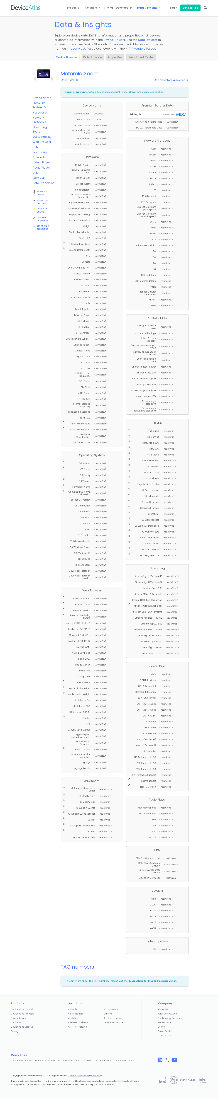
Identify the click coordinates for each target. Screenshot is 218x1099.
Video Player (41, 162)
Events (161, 1026)
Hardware (40, 112)
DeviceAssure (18, 1018)
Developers (124, 8)
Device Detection (45, 1060)
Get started (190, 8)
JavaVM (38, 178)
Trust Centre (165, 1031)
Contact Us (164, 1035)
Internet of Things (78, 1022)
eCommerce (111, 1009)
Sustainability (42, 137)
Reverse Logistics (113, 1018)
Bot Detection (65, 1060)
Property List (76, 49)
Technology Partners (169, 1018)
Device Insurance (113, 1022)
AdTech (72, 1009)
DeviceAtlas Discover (22, 1026)
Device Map (17, 1022)
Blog (131, 1060)
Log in (68, 92)
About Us (163, 1009)
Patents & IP (164, 1022)
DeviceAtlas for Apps (22, 1013)
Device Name (42, 98)
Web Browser (42, 142)
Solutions (92, 8)
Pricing (108, 8)
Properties (115, 57)
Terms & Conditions (78, 1075)
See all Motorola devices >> (171, 80)
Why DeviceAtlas (167, 1013)
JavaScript (40, 152)
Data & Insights (148, 8)
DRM (36, 173)
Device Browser (114, 40)
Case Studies (83, 1060)
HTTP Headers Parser (140, 49)
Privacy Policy (96, 1075)
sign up (80, 92)
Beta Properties (43, 183)
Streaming (40, 157)
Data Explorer (147, 40)
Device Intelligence (21, 1060)
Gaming (108, 1013)
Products (74, 8)
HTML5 (37, 147)
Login (173, 8)
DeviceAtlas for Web (22, 1009)
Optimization (75, 1013)
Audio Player (41, 167)
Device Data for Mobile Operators (149, 981)
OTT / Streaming (77, 1026)
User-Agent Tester (141, 57)
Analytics (73, 1018)
